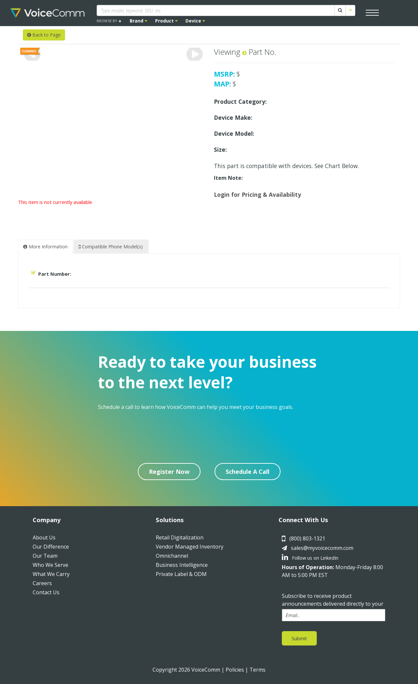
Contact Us (46, 592)
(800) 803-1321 (307, 538)
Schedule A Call (247, 471)
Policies (235, 669)
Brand (138, 21)
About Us (44, 537)
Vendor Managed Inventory (189, 546)
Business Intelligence (182, 564)
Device (195, 21)
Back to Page (44, 35)
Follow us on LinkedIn (310, 557)
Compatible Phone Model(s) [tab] (111, 246)
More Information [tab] (45, 246)
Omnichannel (172, 555)
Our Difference (51, 546)
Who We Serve (50, 564)
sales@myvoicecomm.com (322, 548)
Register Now (169, 471)
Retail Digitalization (179, 537)
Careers (42, 583)
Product (166, 21)
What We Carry (51, 574)
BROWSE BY (109, 20)
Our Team (45, 555)
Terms (257, 669)
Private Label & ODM (181, 574)
